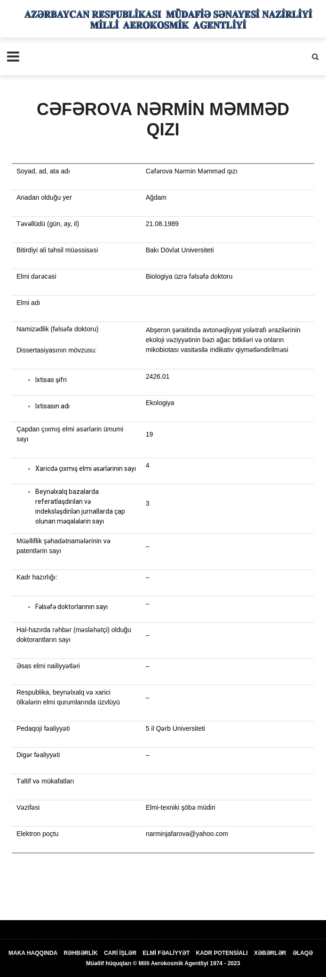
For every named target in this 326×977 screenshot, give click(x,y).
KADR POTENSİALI (222, 953)
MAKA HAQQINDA (32, 953)
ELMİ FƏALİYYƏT (166, 953)
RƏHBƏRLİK (81, 953)
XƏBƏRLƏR (270, 953)
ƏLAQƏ (303, 953)
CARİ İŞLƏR (120, 953)
